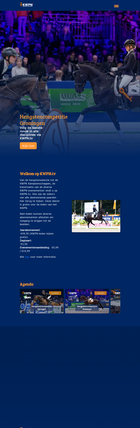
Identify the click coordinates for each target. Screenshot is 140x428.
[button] (42, 301)
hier (27, 256)
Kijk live (28, 145)
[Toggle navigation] (116, 5)
